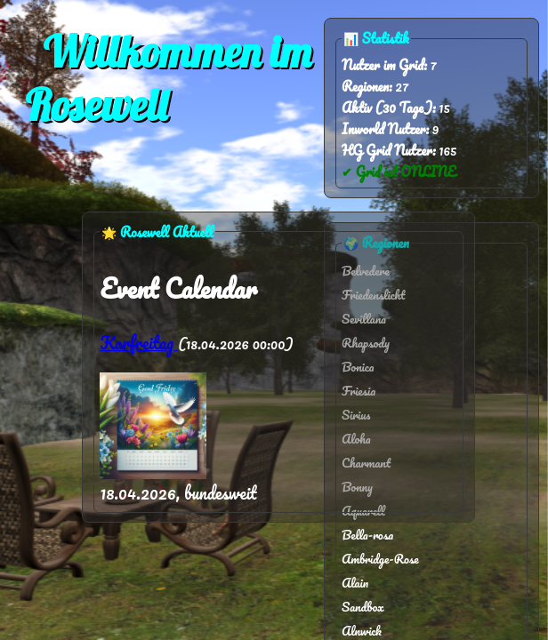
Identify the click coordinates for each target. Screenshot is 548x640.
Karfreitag (139, 342)
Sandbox (363, 606)
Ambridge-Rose (380, 558)
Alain (355, 582)
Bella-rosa (367, 534)
